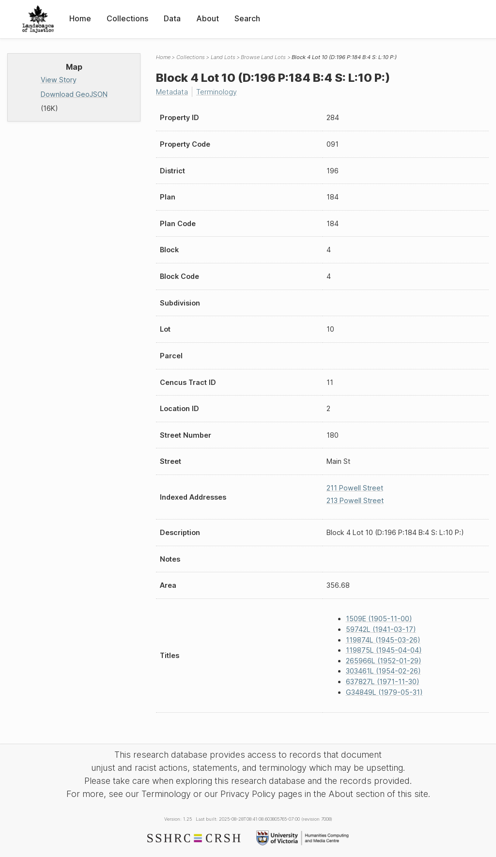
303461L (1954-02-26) (383, 671)
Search (247, 18)
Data (172, 18)
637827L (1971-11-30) (382, 681)
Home (80, 18)
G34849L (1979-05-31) (384, 692)
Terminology (216, 92)
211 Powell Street (354, 488)
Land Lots (223, 57)
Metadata (172, 92)
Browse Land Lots (263, 57)
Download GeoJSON (74, 94)
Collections (127, 18)
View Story (59, 80)
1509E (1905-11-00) (379, 618)
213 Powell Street (355, 500)
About (207, 18)
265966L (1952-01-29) (383, 661)
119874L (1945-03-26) (383, 640)
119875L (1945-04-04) (384, 650)
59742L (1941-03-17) (381, 629)
